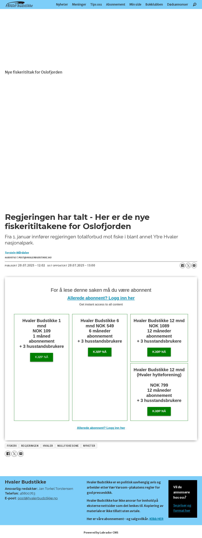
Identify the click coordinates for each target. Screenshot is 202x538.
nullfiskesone (68, 445)
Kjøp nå (41, 357)
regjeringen (30, 445)
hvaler (48, 445)
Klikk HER (156, 519)
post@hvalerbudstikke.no (38, 498)
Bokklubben (154, 4)
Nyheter (62, 4)
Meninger (79, 4)
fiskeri (12, 445)
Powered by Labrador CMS (101, 532)
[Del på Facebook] (182, 265)
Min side (135, 4)
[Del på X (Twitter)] (188, 265)
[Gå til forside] (19, 4)
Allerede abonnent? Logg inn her (101, 298)
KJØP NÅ (159, 411)
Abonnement (115, 4)
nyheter (89, 445)
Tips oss (96, 4)
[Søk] (194, 4)
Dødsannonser (177, 4)
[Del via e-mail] (194, 265)
